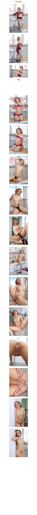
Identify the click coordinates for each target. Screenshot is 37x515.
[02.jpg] (18, 49)
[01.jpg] (18, 19)
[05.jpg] (18, 140)
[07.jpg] (18, 201)
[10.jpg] (18, 292)
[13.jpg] (18, 383)
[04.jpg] (18, 110)
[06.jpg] (18, 170)
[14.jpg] (18, 413)
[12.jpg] (18, 352)
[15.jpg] (18, 443)
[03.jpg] (18, 80)
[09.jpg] (18, 261)
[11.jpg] (18, 322)
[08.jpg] (18, 231)
